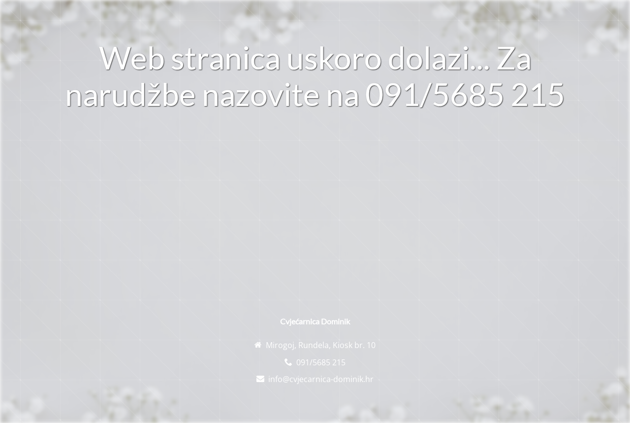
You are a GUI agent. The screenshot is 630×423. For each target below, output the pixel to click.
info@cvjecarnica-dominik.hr (321, 379)
